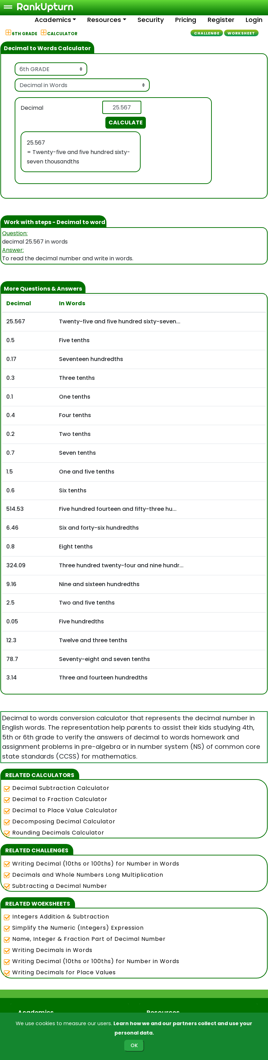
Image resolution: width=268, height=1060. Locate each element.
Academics (53, 19)
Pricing (185, 19)
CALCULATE (126, 122)
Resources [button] (104, 19)
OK (134, 1045)
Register (221, 19)
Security (150, 19)
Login (254, 19)
